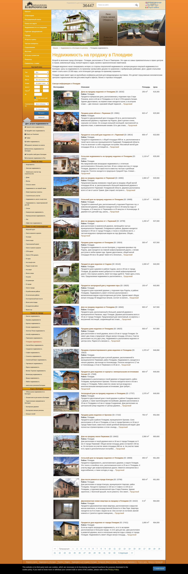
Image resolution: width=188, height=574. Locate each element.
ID (25, 94)
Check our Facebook (32, 134)
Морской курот (30, 229)
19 (154, 549)
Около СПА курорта (32, 255)
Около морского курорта (33, 233)
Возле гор (29, 309)
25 (75, 553)
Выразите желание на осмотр (35, 145)
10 (110, 549)
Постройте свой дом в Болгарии (35, 154)
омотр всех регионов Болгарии (35, 385)
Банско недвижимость (33, 316)
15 (134, 549)
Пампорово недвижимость (34, 338)
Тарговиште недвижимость (34, 363)
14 (129, 549)
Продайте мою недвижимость (35, 130)
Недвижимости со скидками (36, 27)
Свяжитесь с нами (32, 63)
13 (124, 549)
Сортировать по (28, 105)
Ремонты (28, 59)
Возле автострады (31, 302)
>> (132, 553)
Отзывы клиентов (32, 55)
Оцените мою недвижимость (34, 127)
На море (28, 237)
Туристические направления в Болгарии (35, 402)
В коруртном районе (32, 306)
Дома (27, 177)
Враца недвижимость (32, 378)
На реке (28, 277)
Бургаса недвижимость (33, 323)
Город (27, 76)
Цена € (27, 87)
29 (94, 553)
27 (85, 553)
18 (149, 549)
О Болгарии (29, 15)
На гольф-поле (30, 262)
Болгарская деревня (32, 406)
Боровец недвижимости (33, 320)
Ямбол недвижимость (33, 381)
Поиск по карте (31, 23)
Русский (151, 5)
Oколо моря (29, 240)
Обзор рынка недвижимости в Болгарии (35, 393)
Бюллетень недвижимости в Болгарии (34, 150)
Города (27, 35)
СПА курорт (29, 251)
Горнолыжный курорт (32, 244)
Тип (26, 72)
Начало (27, 11)
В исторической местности (34, 299)
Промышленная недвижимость (35, 216)
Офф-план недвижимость (34, 223)
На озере (29, 269)
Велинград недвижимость (34, 374)
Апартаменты (30, 164)
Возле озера (30, 273)
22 (60, 553)
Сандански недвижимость (34, 349)
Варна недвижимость (32, 367)
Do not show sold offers (40, 99)
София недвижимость (33, 352)
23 (65, 553)
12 (120, 549)
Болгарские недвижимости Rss (35, 158)
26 (80, 553)
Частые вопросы (31, 43)
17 (144, 549)
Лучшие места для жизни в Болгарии (37, 397)
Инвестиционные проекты (34, 192)
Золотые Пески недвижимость (35, 331)
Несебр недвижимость (33, 334)
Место (27, 79)
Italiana (152, 7)
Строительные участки (33, 195)
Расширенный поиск (33, 19)
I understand (159, 569)
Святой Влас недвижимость (34, 345)
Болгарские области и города (107, 562)
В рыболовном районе (33, 291)
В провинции (30, 280)
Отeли (28, 208)
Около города (30, 288)
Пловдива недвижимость (34, 341)
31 (104, 553)
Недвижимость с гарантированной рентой (36, 204)
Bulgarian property (31, 562)
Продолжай (127, 104)
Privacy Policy (113, 570)
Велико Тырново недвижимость (36, 370)
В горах (28, 258)
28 (90, 553)
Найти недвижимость (32, 141)
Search (41, 113)
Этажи (27, 83)
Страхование (30, 47)
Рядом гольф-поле (32, 266)
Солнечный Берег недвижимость (36, 360)
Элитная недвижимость (33, 168)
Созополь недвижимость (33, 356)
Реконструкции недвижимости (127, 562)
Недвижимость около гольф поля (36, 199)
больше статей (30, 414)
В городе (28, 284)
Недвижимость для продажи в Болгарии (80, 3)
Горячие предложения (33, 31)
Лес (27, 219)
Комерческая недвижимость (34, 212)
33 (114, 553)
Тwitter (27, 138)
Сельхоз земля (30, 184)
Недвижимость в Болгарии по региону (74, 48)
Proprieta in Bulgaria (64, 562)
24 (70, 553)
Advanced (41, 117)
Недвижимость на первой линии (36, 188)
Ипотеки (28, 51)
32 (109, 553)
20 (159, 549)
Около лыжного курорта (33, 248)
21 (55, 553)
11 (115, 549)
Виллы (28, 181)
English (153, 2)
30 (99, 553)
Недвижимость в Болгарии (47, 562)
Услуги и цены (30, 39)
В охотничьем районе (32, 295)
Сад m (27, 90)
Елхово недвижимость (33, 327)
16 (139, 549)
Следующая (123, 553)
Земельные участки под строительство (33, 173)
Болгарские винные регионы (35, 410)
